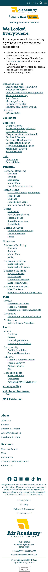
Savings (12, 176)
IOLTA (11, 257)
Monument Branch (16, 148)
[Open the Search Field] (40, 2)
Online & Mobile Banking (20, 230)
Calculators (13, 378)
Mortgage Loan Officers (19, 205)
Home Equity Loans (18, 201)
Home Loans (14, 195)
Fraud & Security (16, 362)
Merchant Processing (18, 279)
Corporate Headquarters (19, 140)
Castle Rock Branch (16, 131)
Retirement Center (16, 104)
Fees (8, 394)
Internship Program (18, 340)
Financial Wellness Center (21, 359)
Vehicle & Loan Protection (21, 323)
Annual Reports (16, 366)
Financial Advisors (17, 306)
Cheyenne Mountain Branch (22, 134)
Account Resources (16, 89)
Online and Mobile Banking (21, 86)
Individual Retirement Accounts (24, 309)
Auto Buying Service (18, 214)
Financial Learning (17, 95)
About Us (6, 420)
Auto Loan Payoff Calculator (22, 381)
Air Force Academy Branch (20, 128)
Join (5, 156)
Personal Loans (15, 217)
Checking (12, 173)
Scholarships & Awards (19, 343)
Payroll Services (16, 273)
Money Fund (14, 183)
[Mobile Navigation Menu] (45, 2)
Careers (11, 337)
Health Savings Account (20, 186)
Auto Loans (13, 211)
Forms (11, 236)
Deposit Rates (13, 162)
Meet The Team (15, 289)
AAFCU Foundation (17, 350)
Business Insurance (17, 282)
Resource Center (13, 83)
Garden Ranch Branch (18, 142)
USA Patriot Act (13, 399)
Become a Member (10, 428)
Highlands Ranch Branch (20, 145)
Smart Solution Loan (18, 221)
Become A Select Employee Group (25, 292)
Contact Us (9, 117)
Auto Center (12, 98)
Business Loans (15, 263)
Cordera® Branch (15, 137)
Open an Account (16, 233)
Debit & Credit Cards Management (24, 92)
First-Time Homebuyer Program (24, 192)
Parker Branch (14, 151)
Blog (10, 369)
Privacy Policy (12, 386)
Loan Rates (12, 159)
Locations (9, 122)
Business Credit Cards (19, 267)
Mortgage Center (15, 101)
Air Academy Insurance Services (24, 316)
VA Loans (12, 198)
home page (16, 61)
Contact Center (14, 125)
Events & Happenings (19, 353)
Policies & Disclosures (16, 391)
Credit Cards (14, 224)
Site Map (24, 505)
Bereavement (13, 112)
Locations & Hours (10, 437)
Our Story (12, 334)
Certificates (13, 180)
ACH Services (14, 276)
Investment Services (18, 303)
